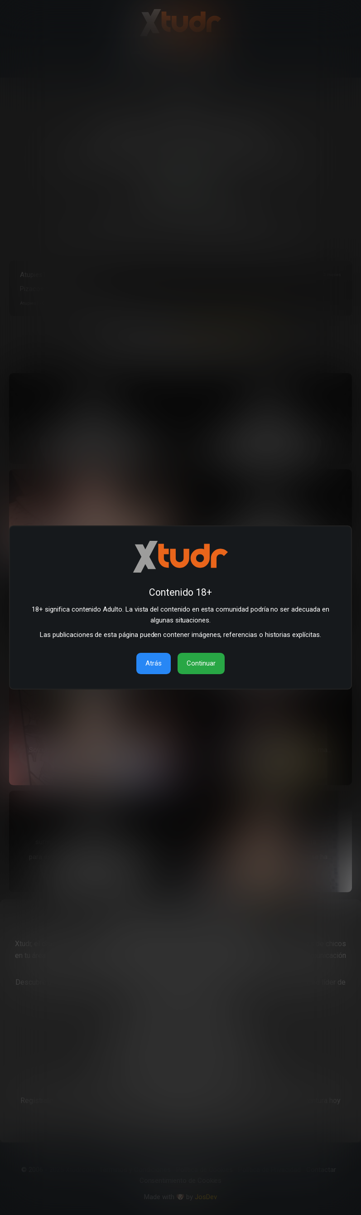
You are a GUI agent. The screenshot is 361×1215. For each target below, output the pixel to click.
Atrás (153, 663)
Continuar (201, 663)
